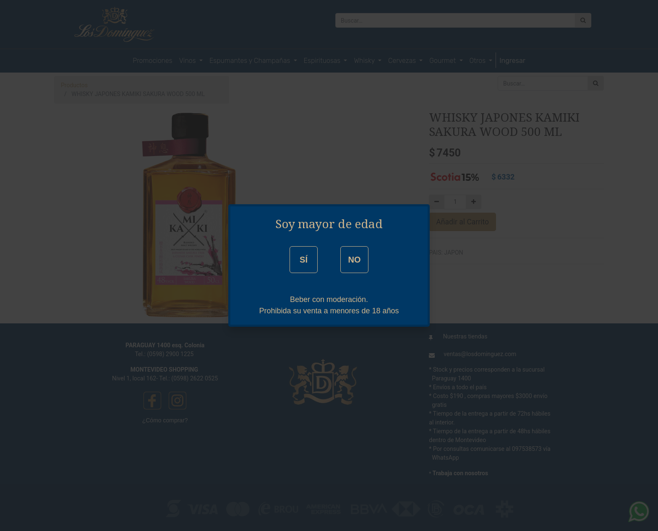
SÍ (304, 259)
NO (354, 259)
